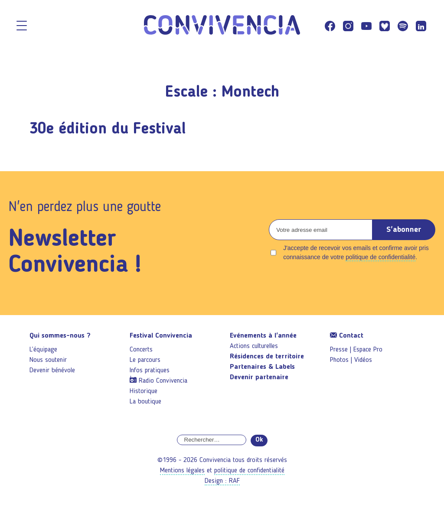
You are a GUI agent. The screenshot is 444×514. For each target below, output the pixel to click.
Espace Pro (367, 349)
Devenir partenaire (259, 377)
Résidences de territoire (267, 356)
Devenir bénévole (52, 370)
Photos (339, 360)
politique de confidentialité (380, 257)
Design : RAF (222, 481)
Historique (143, 391)
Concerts (141, 349)
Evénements (263, 335)
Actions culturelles (254, 346)
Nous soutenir (48, 360)
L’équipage (43, 349)
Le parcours (145, 360)
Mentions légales (182, 470)
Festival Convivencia (161, 335)
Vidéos (363, 360)
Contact (346, 335)
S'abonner (403, 230)
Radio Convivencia (163, 380)
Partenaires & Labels (262, 367)
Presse (339, 349)
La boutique (145, 401)
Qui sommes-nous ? (60, 335)
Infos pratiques (150, 370)
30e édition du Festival (107, 129)
